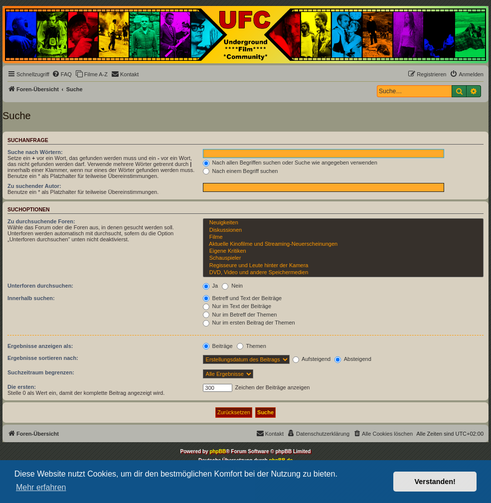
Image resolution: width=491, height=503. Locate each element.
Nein (232, 286)
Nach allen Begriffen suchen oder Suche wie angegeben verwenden (290, 163)
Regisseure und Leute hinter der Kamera (343, 265)
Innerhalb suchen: (31, 298)
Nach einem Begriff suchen (240, 171)
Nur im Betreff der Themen (240, 315)
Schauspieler (343, 258)
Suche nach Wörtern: (35, 152)
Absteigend (352, 359)
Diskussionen (343, 230)
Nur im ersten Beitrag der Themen (249, 323)
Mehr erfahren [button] (41, 487)
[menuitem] (62, 74)
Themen (251, 346)
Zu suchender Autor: (34, 186)
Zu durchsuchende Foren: (41, 221)
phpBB (217, 451)
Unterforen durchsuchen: (40, 286)
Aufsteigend (312, 359)
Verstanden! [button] (435, 482)
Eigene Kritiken (343, 251)
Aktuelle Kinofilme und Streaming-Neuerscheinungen (343, 244)
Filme (343, 237)
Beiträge (218, 346)
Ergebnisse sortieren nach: (42, 358)
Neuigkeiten (343, 222)
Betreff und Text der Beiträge (242, 298)
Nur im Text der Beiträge (237, 306)
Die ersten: (21, 387)
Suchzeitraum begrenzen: (40, 372)
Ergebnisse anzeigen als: (40, 346)
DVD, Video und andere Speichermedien (343, 272)
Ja (210, 286)
